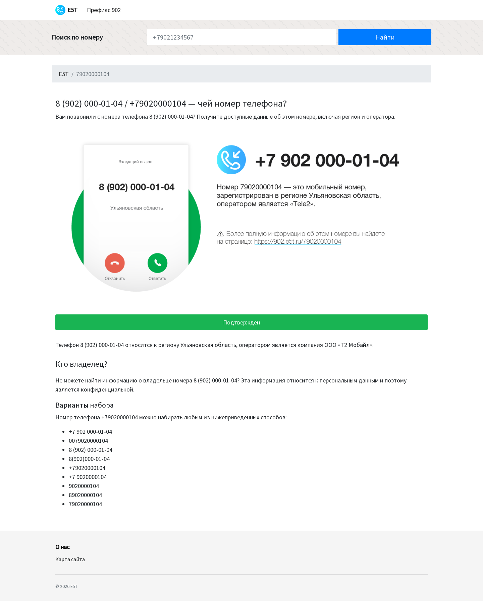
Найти (385, 37)
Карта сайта (70, 559)
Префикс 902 (104, 10)
